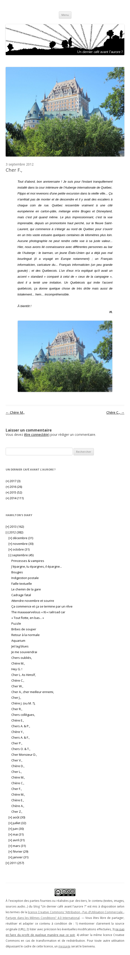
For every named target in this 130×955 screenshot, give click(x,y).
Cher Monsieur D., (24, 754)
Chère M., (15, 412)
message (64, 946)
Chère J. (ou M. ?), (23, 703)
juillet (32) (17, 823)
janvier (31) (18, 857)
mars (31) (17, 846)
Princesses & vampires (27, 561)
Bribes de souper (23, 629)
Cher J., (16, 697)
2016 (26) (14, 487)
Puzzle (16, 623)
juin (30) (16, 829)
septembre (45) (21, 555)
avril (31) (17, 840)
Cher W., (17, 686)
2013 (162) (15, 526)
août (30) (17, 817)
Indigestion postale (25, 578)
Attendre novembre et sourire (32, 601)
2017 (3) (13, 481)
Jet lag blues (20, 646)
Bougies (17, 572)
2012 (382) (14, 532)
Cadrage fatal (21, 595)
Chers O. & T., (20, 749)
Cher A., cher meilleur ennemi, (32, 692)
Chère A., (17, 806)
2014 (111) (15, 498)
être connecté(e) (36, 434)
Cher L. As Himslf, (23, 675)
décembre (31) (21, 538)
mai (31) (16, 834)
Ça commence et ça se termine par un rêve (42, 606)
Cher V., (16, 760)
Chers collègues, (23, 715)
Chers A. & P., (20, 726)
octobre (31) (19, 549)
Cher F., (16, 789)
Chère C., (115, 412)
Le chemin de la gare (26, 589)
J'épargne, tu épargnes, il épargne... (36, 566)
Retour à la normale (25, 635)
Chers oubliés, (21, 658)
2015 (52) (14, 492)
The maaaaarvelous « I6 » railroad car (38, 612)
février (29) (18, 851)
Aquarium (18, 640)
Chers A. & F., (20, 737)
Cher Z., (16, 811)
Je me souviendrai (24, 652)
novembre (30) (21, 544)
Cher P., (16, 743)
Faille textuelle (21, 583)
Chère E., (17, 720)
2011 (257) (15, 863)
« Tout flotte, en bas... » (27, 618)
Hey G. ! (16, 669)
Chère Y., (17, 732)
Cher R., (16, 709)
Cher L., (16, 772)
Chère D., (17, 766)
